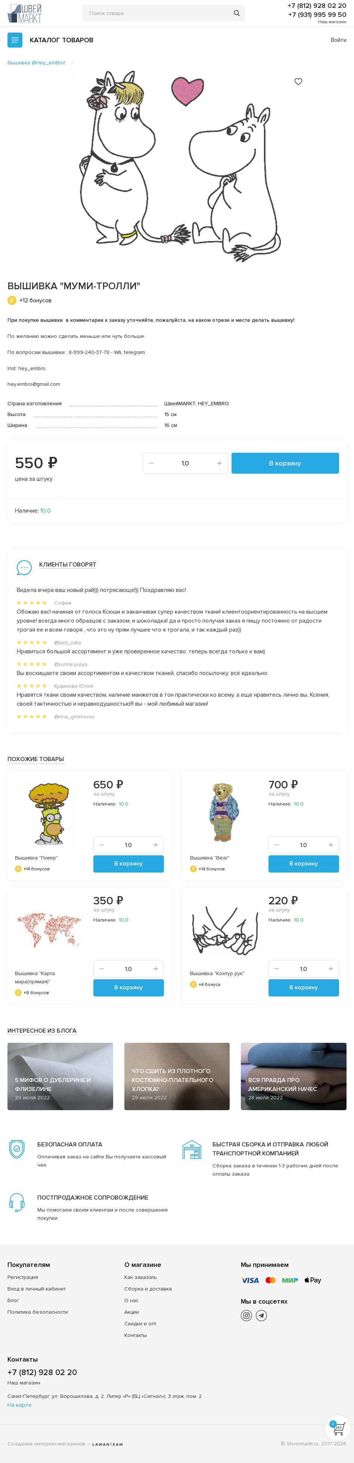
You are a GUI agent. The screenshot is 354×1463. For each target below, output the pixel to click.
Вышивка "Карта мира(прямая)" (35, 977)
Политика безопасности (37, 1312)
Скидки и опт (140, 1323)
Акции (131, 1312)
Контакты (135, 1335)
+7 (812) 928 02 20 (317, 5)
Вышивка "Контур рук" (217, 973)
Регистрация (22, 1277)
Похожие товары (35, 759)
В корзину (285, 463)
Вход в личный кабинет (36, 1289)
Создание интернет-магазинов (46, 1444)
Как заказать (140, 1277)
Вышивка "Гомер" (36, 858)
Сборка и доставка (148, 1289)
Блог (13, 1300)
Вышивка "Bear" (209, 858)
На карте (19, 1405)
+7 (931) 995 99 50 (317, 14)
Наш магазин (332, 22)
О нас (131, 1300)
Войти (339, 40)
